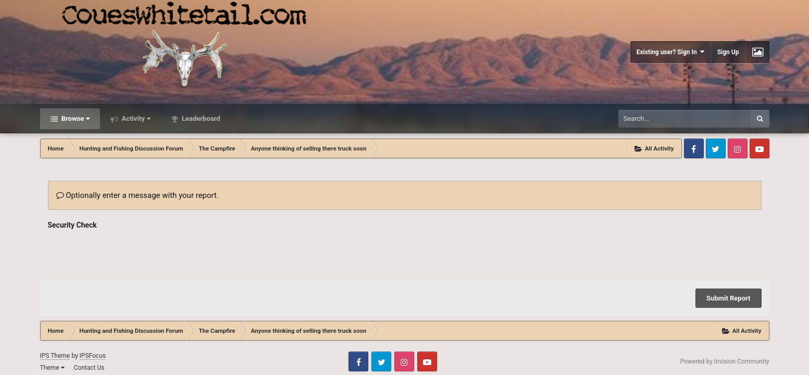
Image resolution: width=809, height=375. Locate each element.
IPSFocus (93, 355)
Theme (52, 367)
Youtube (759, 148)
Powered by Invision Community (724, 361)
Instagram (738, 148)
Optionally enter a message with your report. (137, 195)
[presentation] (127, 252)
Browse (75, 118)
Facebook (694, 148)
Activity (135, 118)
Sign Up (728, 52)
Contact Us (88, 367)
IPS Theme (55, 355)
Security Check (72, 225)
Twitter (716, 148)
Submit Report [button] (728, 298)
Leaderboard (200, 118)
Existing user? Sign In (670, 52)
